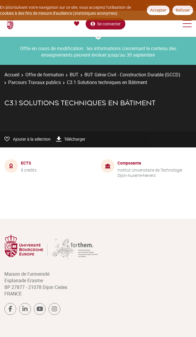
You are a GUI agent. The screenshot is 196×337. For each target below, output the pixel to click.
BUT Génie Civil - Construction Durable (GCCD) (132, 74)
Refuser (183, 10)
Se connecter (105, 24)
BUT (74, 74)
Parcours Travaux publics (34, 82)
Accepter (158, 10)
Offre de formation (44, 74)
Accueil (11, 74)
